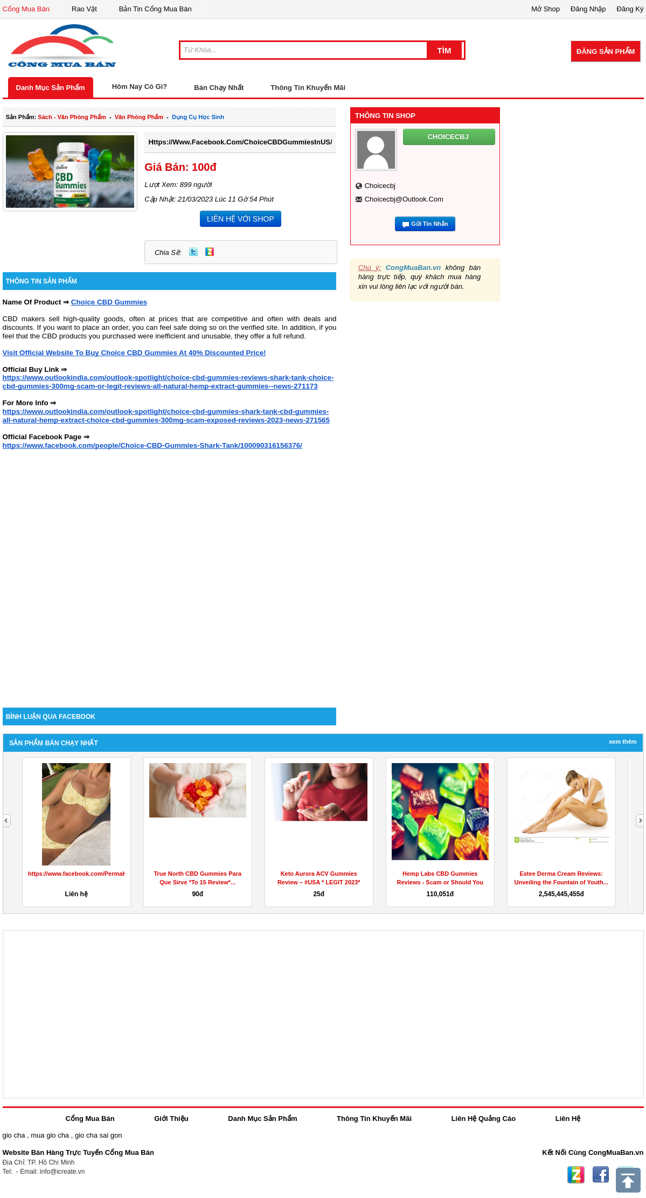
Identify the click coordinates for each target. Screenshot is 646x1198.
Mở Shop (545, 9)
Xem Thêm (622, 741)
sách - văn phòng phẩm (72, 117)
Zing (209, 251)
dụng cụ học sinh (198, 117)
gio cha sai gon (98, 1135)
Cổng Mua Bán (26, 9)
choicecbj (380, 186)
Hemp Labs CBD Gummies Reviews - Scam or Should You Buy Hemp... (440, 882)
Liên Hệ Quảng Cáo (483, 1118)
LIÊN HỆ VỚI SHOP (240, 218)
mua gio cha (50, 1135)
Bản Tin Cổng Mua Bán (155, 9)
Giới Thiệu (171, 1118)
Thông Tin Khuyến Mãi (307, 88)
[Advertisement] (114, 574)
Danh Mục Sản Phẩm (50, 88)
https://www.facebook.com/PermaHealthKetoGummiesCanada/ (116, 873)
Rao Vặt (84, 9)
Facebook (600, 1174)
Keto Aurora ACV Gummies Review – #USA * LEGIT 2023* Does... (318, 882)
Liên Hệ (568, 1118)
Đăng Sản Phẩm (605, 51)
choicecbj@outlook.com (404, 199)
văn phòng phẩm (139, 117)
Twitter (193, 251)
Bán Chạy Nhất (219, 88)
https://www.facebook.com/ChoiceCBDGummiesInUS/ (240, 142)
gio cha (14, 1135)
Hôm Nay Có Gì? (140, 86)
